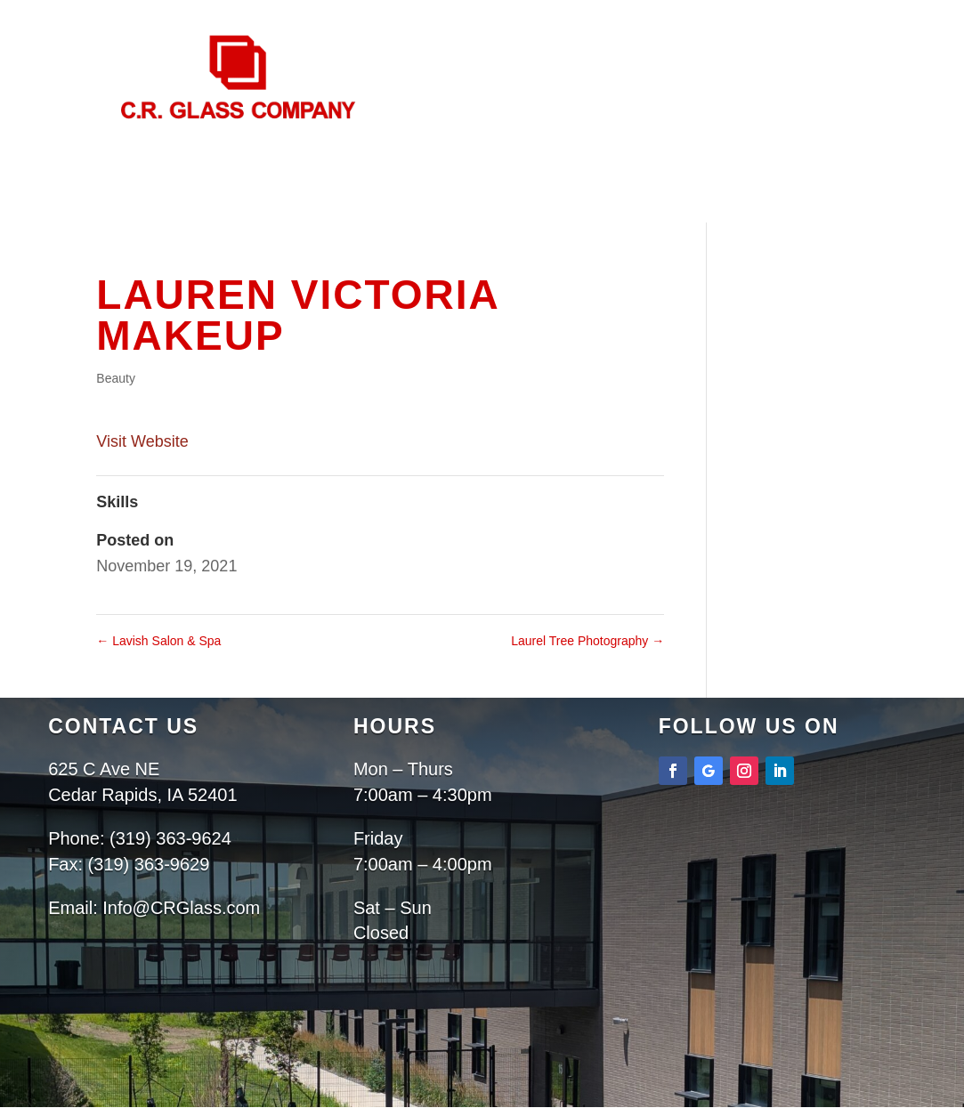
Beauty (115, 378)
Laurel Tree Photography (587, 641)
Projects (628, 227)
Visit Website (142, 441)
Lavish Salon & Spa (158, 641)
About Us (402, 227)
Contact (484, 250)
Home (322, 227)
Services (514, 227)
